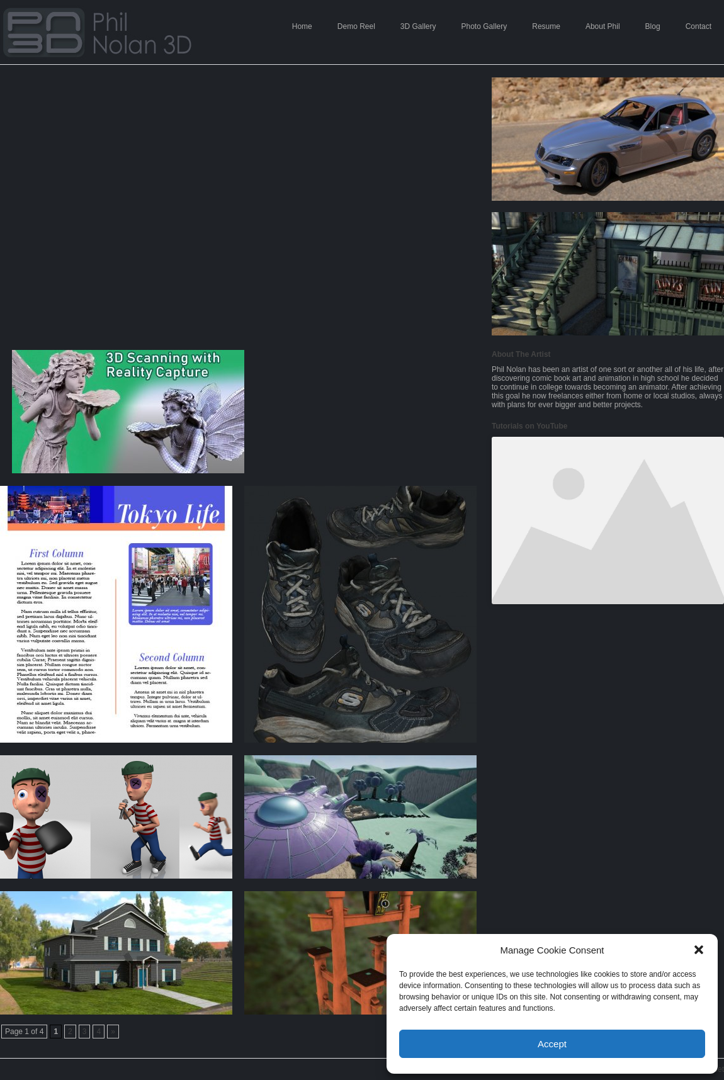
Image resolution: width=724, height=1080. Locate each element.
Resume (546, 26)
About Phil (602, 26)
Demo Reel (356, 26)
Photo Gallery (484, 26)
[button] (699, 949)
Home (302, 26)
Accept (552, 1043)
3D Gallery (418, 26)
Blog (652, 26)
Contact (698, 26)
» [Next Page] (113, 1031)
